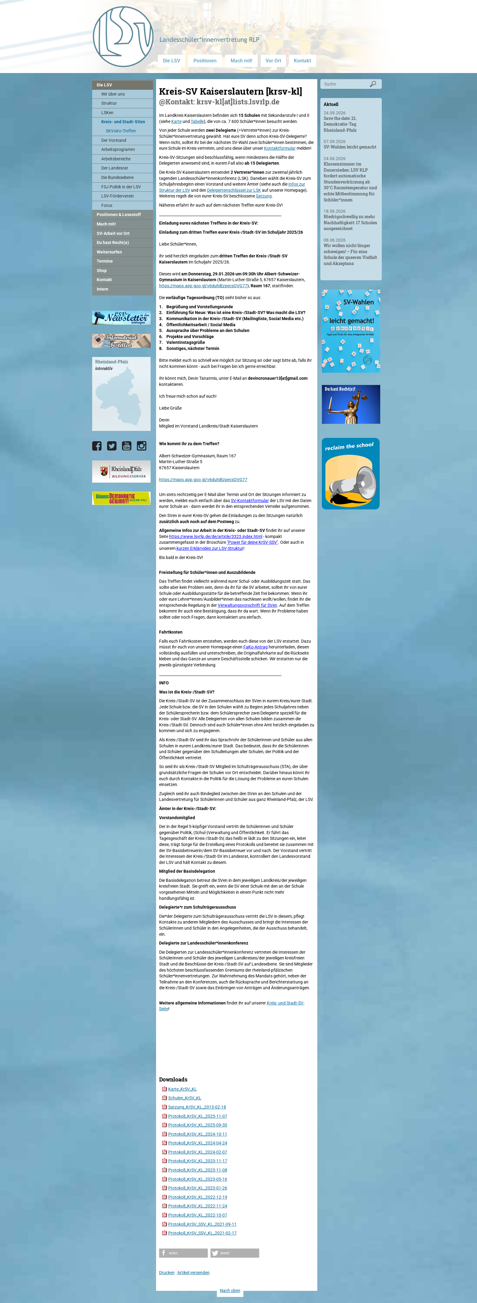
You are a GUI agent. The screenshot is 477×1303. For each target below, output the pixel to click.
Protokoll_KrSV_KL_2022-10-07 (197, 1215)
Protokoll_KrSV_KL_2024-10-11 (197, 1134)
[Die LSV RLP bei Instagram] (141, 446)
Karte (176, 121)
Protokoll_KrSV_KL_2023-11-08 (197, 1170)
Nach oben (230, 1290)
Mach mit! (241, 61)
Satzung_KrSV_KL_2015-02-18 (197, 1107)
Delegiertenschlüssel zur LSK (234, 190)
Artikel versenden (193, 1272)
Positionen (205, 61)
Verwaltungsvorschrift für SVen (247, 605)
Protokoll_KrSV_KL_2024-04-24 (197, 1143)
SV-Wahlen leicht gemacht (350, 147)
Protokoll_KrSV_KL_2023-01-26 (197, 1188)
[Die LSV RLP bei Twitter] (112, 446)
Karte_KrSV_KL (182, 1089)
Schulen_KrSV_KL (184, 1097)
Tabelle (197, 121)
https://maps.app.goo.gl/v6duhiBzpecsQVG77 (203, 285)
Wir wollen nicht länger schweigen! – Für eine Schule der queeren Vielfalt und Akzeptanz (350, 254)
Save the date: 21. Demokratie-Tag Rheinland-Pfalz (340, 124)
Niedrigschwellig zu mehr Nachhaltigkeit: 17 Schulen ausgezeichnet (350, 222)
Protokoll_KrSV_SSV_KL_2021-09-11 (202, 1224)
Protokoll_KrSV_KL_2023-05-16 (197, 1179)
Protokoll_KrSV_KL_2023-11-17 (197, 1160)
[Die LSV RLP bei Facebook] (97, 446)
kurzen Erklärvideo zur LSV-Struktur (209, 548)
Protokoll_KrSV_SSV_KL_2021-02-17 (202, 1233)
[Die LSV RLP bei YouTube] (126, 446)
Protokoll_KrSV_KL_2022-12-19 (197, 1197)
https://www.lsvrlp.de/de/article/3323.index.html (215, 536)
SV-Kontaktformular (250, 500)
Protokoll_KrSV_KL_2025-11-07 (197, 1116)
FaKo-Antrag (255, 647)
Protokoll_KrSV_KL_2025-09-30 (197, 1125)
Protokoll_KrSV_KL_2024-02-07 (197, 1152)
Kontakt (302, 61)
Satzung (264, 196)
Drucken (167, 1272)
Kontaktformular (280, 148)
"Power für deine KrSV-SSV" (252, 542)
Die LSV (171, 61)
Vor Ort (273, 61)
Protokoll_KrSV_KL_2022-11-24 (197, 1205)
